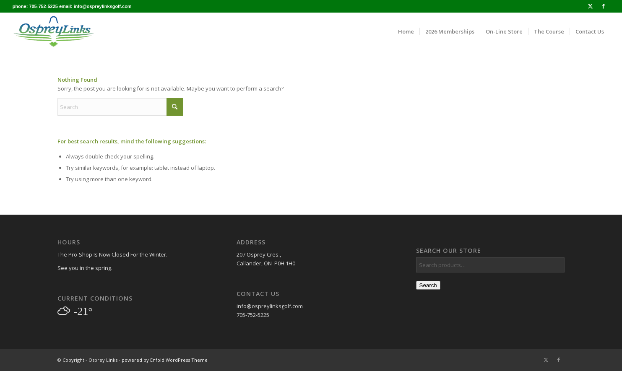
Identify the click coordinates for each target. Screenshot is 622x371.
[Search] (120, 107)
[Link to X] (590, 6)
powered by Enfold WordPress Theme (165, 360)
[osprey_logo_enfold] (54, 31)
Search (428, 285)
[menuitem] (406, 31)
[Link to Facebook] (603, 6)
